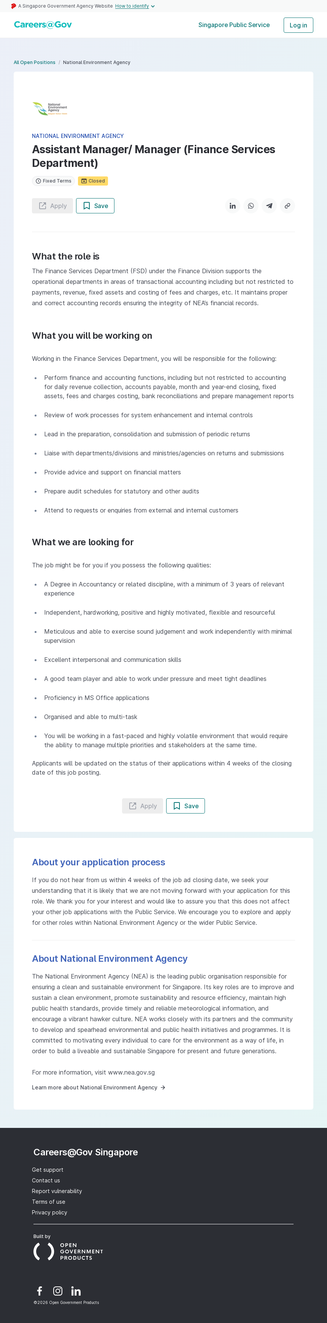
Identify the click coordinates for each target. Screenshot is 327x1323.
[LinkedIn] (232, 205)
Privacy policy (49, 1212)
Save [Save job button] (95, 205)
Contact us (46, 1180)
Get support (47, 1169)
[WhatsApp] (251, 205)
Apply (52, 205)
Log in (298, 25)
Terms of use (48, 1201)
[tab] (234, 25)
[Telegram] (269, 205)
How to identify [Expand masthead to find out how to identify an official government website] (136, 6)
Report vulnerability (57, 1191)
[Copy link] (287, 205)
